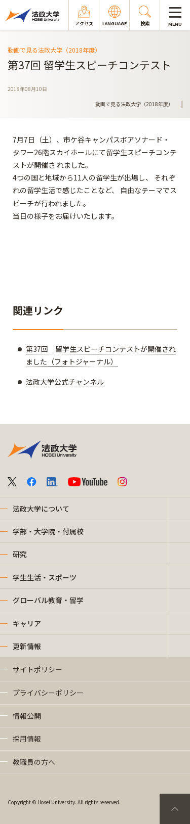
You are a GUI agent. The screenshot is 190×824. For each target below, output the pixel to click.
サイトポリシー (37, 669)
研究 (20, 554)
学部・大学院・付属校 (48, 531)
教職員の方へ (34, 762)
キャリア (27, 623)
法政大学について (41, 508)
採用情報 (27, 739)
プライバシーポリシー (48, 693)
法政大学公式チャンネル (65, 382)
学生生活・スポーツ (45, 577)
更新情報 (27, 646)
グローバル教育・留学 (48, 600)
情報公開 (27, 716)
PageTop (175, 809)
